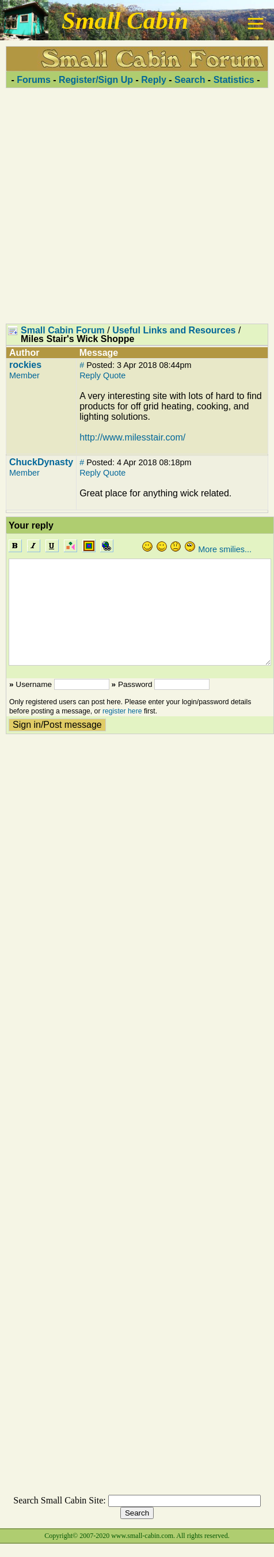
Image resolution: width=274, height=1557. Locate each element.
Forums (34, 80)
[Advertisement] (134, 205)
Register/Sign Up (96, 80)
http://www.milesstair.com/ (132, 437)
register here (122, 711)
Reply (153, 80)
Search (189, 80)
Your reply (31, 525)
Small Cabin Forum (63, 330)
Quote (114, 375)
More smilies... (225, 549)
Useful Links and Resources (173, 330)
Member (24, 375)
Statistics (234, 80)
